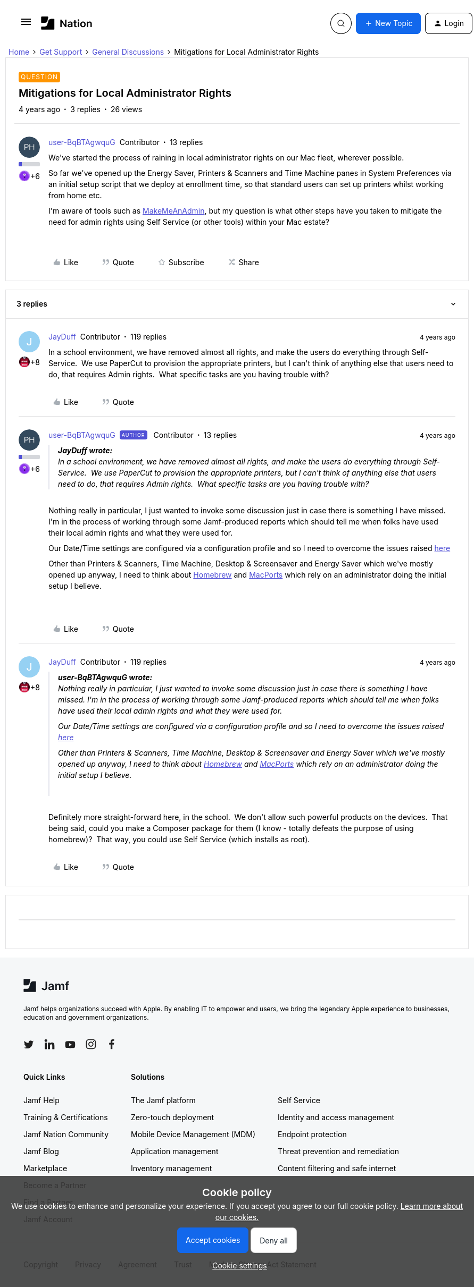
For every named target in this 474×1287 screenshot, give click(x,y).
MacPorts (265, 574)
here (443, 548)
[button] (26, 25)
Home (19, 51)
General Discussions (128, 51)
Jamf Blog (41, 1151)
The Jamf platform (163, 1100)
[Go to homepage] (67, 23)
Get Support (60, 51)
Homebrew (212, 574)
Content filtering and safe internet (337, 1168)
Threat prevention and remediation (338, 1151)
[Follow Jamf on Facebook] (111, 1044)
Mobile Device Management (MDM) (193, 1134)
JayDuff (62, 336)
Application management (174, 1151)
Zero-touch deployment (172, 1117)
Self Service (299, 1100)
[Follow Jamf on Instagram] (91, 1044)
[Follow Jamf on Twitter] (28, 1044)
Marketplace (45, 1168)
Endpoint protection (312, 1134)
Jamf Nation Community (66, 1134)
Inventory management (171, 1168)
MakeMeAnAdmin (173, 210)
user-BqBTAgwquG (81, 142)
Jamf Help (41, 1100)
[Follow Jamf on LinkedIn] (49, 1044)
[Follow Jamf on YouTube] (70, 1044)
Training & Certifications (65, 1117)
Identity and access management (336, 1117)
